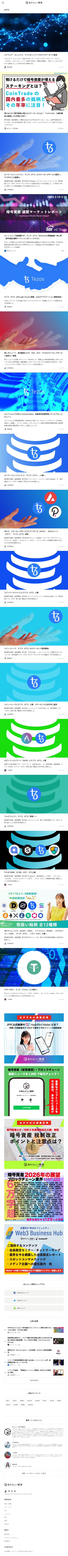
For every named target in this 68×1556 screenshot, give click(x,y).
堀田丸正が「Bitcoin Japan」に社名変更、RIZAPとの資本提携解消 (30, 1351)
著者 (5, 1521)
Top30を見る (34, 1380)
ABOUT (6, 1524)
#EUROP (30, 1405)
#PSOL (45, 1401)
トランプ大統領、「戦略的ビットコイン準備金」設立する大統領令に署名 (29, 1371)
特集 (62, 250)
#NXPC (8, 1405)
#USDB (16, 1405)
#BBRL (23, 1405)
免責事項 (7, 1541)
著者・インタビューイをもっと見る (34, 1473)
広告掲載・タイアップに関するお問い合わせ (18, 1551)
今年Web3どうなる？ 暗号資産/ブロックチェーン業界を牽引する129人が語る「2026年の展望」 (29, 1329)
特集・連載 (7, 1504)
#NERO (22, 1401)
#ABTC (15, 1401)
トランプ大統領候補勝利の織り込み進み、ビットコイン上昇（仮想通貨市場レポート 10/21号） (29, 1361)
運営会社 (7, 1534)
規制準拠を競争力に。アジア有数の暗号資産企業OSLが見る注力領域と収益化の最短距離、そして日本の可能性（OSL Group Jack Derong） (30, 1340)
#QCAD (29, 1401)
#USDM (37, 1401)
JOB (5, 1517)
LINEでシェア (21, 1308)
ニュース (61, 67)
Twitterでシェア (22, 1300)
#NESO (59, 1401)
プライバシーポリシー (11, 1538)
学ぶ (5, 1510)
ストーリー (7, 1507)
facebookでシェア (23, 1293)
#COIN (52, 1401)
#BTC (8, 1401)
